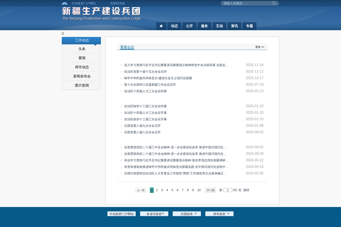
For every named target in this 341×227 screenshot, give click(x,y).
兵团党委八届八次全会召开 (142, 132)
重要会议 (127, 47)
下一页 (210, 190)
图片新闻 (82, 85)
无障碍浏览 (117, 3)
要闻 (82, 58)
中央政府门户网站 (84, 3)
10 (199, 190)
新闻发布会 (82, 76)
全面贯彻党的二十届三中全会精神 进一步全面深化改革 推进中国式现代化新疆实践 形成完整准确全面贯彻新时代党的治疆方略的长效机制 (216, 153)
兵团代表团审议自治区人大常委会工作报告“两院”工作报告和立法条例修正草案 (177, 173)
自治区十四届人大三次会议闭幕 (145, 91)
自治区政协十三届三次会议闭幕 (145, 106)
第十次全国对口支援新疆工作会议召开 (150, 84)
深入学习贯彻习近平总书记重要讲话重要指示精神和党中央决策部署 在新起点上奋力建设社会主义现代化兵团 (197, 65)
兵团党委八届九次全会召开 (142, 125)
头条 (82, 49)
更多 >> (259, 46)
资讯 (234, 26)
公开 (189, 26)
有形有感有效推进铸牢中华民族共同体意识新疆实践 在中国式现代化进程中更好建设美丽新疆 (187, 167)
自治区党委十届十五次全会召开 (145, 71)
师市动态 (82, 67)
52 (235, 190)
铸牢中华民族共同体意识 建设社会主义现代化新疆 (158, 78)
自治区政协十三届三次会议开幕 (145, 119)
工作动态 (82, 40)
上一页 (141, 190)
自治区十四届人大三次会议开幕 (145, 112)
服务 (204, 26)
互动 (219, 26)
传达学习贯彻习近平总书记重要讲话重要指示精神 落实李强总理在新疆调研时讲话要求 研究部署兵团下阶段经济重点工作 (205, 160)
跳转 (246, 190)
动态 (174, 26)
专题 (249, 26)
